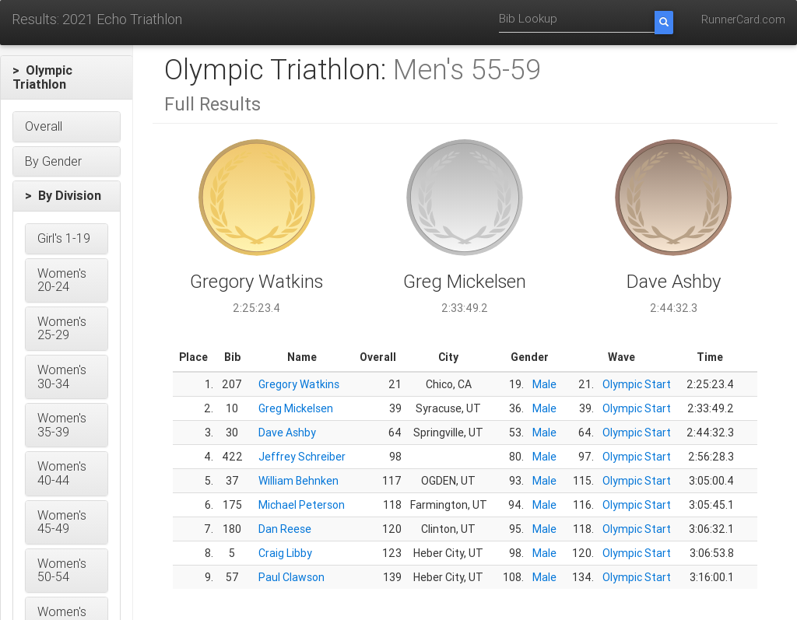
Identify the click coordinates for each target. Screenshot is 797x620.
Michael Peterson (301, 505)
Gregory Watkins (298, 384)
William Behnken (298, 481)
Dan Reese (284, 529)
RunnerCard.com (743, 19)
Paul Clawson (291, 577)
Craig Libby (285, 553)
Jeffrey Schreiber (302, 457)
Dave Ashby (287, 433)
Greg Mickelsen (295, 408)
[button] (66, 77)
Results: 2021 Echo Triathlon (97, 19)
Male (544, 384)
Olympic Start (636, 384)
